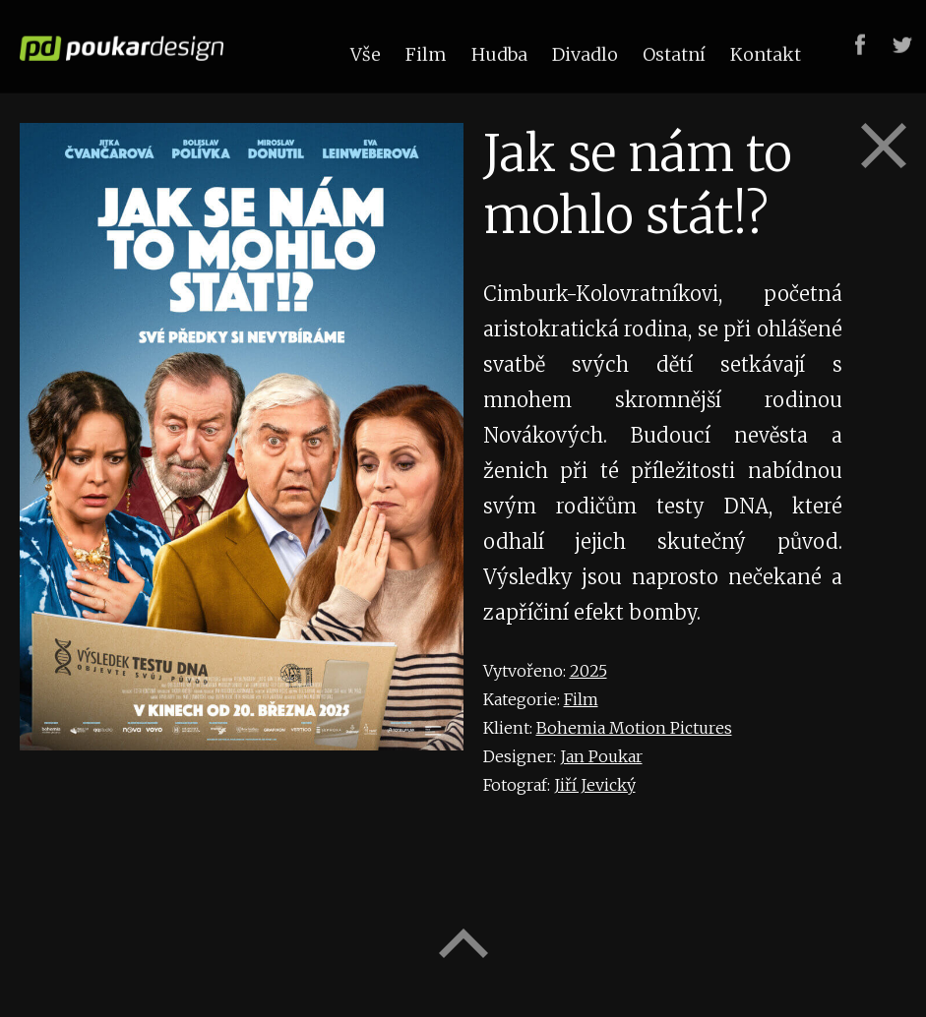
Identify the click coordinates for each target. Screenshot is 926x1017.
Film (581, 699)
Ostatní (674, 52)
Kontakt (765, 52)
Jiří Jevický (595, 785)
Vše (365, 52)
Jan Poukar (601, 756)
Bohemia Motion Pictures (634, 728)
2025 (588, 671)
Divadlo (585, 52)
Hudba (499, 52)
